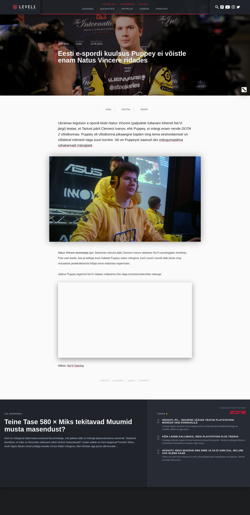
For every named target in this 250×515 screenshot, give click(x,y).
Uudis (79, 43)
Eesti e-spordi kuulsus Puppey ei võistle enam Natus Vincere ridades (122, 57)
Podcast (162, 9)
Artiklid (127, 9)
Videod (144, 9)
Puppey (144, 408)
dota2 (105, 408)
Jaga (106, 109)
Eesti (131, 408)
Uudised (87, 9)
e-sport (118, 408)
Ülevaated (107, 9)
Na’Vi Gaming (75, 393)
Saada (142, 109)
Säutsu (124, 109)
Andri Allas (63, 43)
